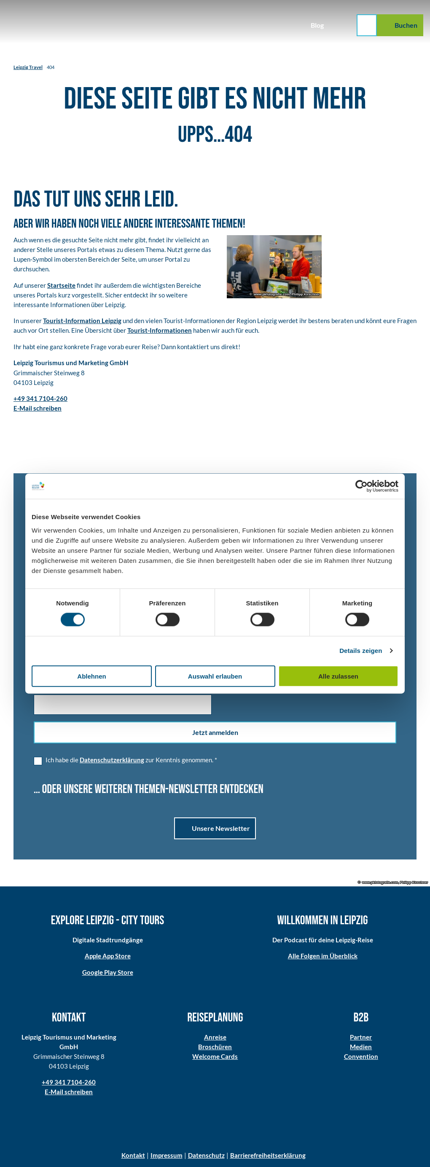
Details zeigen (360, 650)
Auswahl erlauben (215, 675)
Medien (361, 1046)
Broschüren (215, 1046)
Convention (361, 1056)
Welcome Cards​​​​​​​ (215, 1056)
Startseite (61, 285)
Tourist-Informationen (159, 330)
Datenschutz (206, 1155)
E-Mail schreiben (69, 1091)
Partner (361, 1036)
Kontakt (133, 1155)
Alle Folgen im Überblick (322, 956)
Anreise (215, 1036)
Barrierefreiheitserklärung (268, 1155)
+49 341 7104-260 (69, 1082)
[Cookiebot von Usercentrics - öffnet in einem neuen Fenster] (361, 486)
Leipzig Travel (28, 67)
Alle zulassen (338, 675)
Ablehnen (91, 675)
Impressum (166, 1155)
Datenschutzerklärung (112, 760)
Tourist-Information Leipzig (82, 320)
